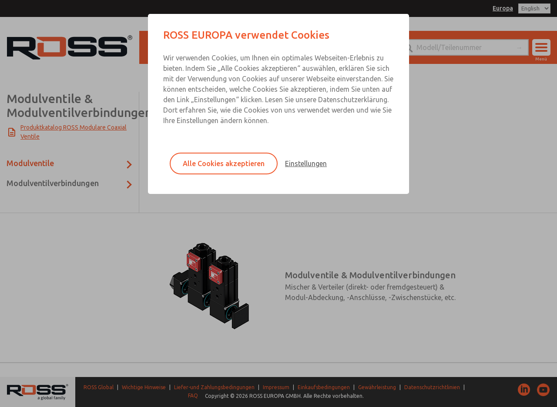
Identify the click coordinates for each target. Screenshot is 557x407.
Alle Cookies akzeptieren (224, 163)
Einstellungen (306, 163)
